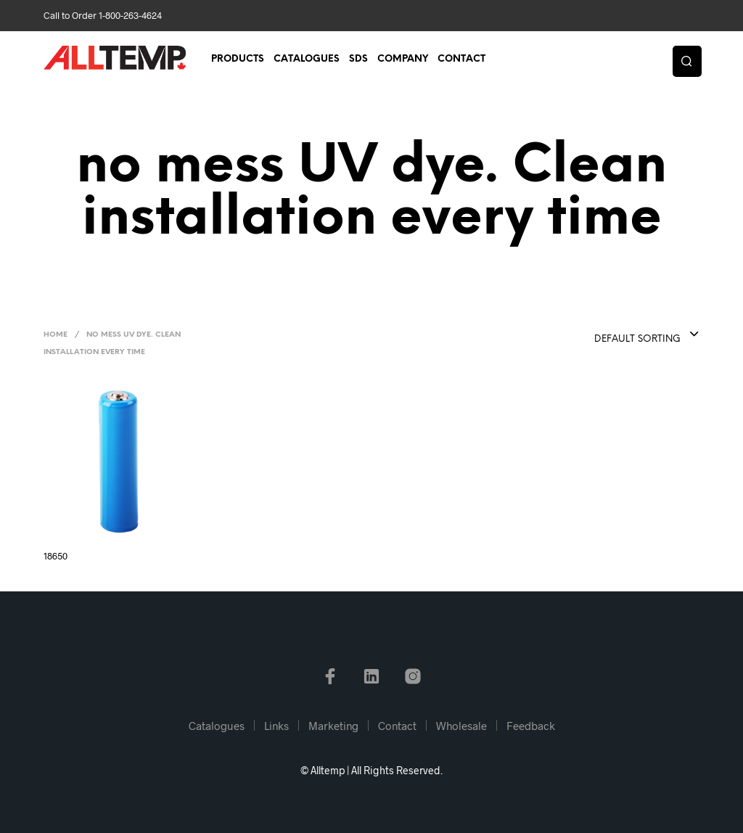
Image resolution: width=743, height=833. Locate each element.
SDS (358, 59)
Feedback (530, 725)
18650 (55, 556)
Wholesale (461, 725)
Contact (461, 59)
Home (55, 335)
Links (276, 725)
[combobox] (617, 335)
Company (402, 59)
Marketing (333, 725)
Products (237, 59)
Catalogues (307, 59)
